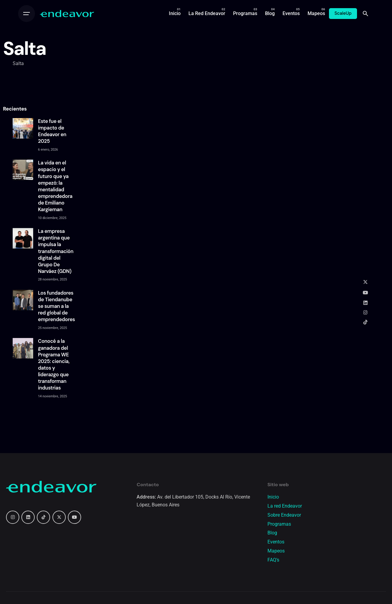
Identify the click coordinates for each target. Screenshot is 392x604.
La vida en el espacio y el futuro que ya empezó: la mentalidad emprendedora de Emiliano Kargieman (55, 186)
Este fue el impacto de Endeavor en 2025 (52, 131)
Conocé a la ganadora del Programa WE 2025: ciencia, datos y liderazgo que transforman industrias (54, 364)
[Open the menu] (26, 13)
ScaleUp (343, 13)
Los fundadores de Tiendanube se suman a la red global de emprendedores (56, 306)
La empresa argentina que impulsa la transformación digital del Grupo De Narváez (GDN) (55, 251)
